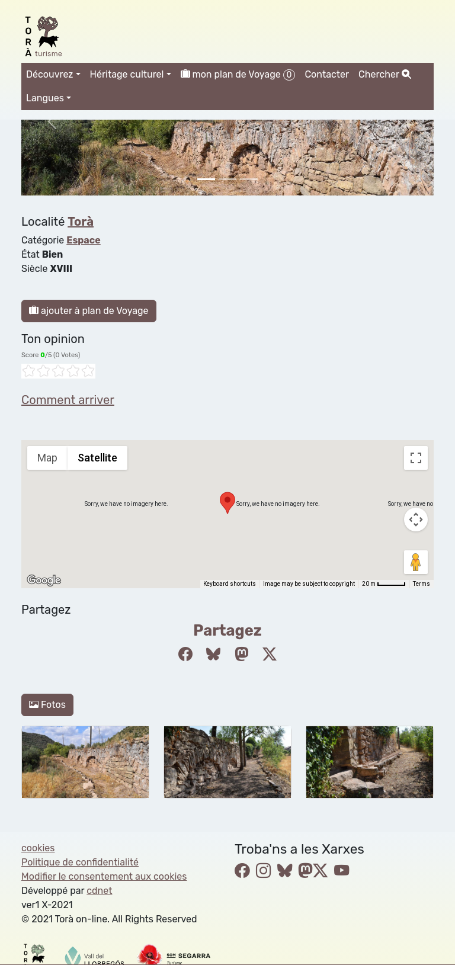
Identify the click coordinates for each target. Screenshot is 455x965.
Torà (81, 221)
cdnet (99, 890)
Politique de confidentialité (80, 862)
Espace (83, 240)
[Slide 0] (206, 179)
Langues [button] (45, 98)
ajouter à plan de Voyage (89, 310)
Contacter (327, 74)
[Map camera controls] (416, 519)
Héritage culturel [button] (127, 74)
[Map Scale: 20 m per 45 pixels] (383, 584)
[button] (227, 503)
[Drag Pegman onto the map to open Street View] (416, 562)
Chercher (384, 74)
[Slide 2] (249, 179)
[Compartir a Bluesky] (213, 654)
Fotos (47, 704)
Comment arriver (67, 400)
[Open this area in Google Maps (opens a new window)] (43, 580)
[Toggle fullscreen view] (416, 458)
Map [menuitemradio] (47, 457)
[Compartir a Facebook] (185, 654)
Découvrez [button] (49, 74)
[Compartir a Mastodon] (242, 654)
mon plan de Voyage (238, 75)
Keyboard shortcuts (229, 584)
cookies (38, 848)
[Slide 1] (227, 179)
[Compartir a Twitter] (269, 654)
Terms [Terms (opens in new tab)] (421, 584)
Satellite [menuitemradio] (97, 457)
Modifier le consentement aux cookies (104, 876)
